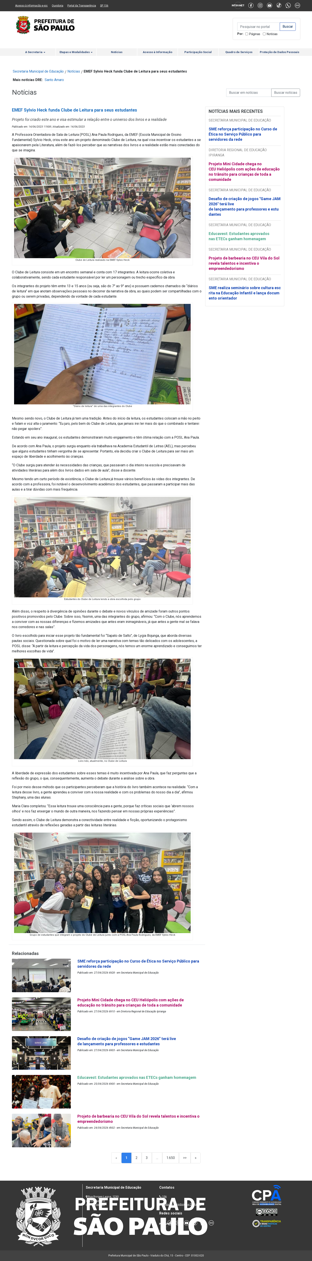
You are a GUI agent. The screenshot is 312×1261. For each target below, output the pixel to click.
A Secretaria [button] (35, 52)
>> (185, 1158)
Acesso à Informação (157, 52)
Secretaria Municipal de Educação (38, 71)
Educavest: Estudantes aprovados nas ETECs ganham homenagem (239, 236)
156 (164, 1196)
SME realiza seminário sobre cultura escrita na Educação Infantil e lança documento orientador (245, 292)
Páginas (254, 34)
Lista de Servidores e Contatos (182, 1204)
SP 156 (104, 5)
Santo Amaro (54, 80)
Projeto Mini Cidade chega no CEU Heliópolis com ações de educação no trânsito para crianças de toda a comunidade (244, 172)
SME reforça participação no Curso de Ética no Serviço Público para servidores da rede (243, 134)
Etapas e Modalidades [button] (76, 52)
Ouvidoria (57, 5)
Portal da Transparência (81, 5)
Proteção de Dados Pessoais (279, 52)
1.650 (170, 1158)
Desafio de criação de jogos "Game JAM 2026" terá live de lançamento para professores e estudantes (245, 206)
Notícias (272, 34)
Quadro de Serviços (238, 52)
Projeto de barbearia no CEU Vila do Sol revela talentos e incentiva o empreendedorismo (244, 263)
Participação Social (198, 52)
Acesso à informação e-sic (31, 5)
